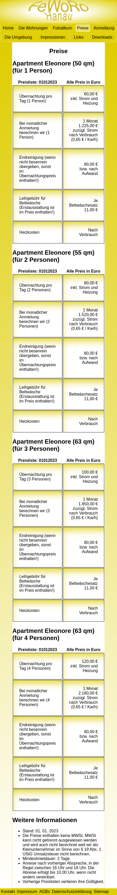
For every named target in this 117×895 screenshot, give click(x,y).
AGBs (44, 891)
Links (78, 37)
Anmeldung (103, 28)
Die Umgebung (18, 37)
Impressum (27, 891)
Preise (83, 28)
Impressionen (53, 37)
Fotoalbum (62, 28)
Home (8, 28)
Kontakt (8, 891)
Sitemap (101, 891)
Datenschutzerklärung (72, 891)
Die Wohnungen (33, 28)
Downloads (102, 37)
